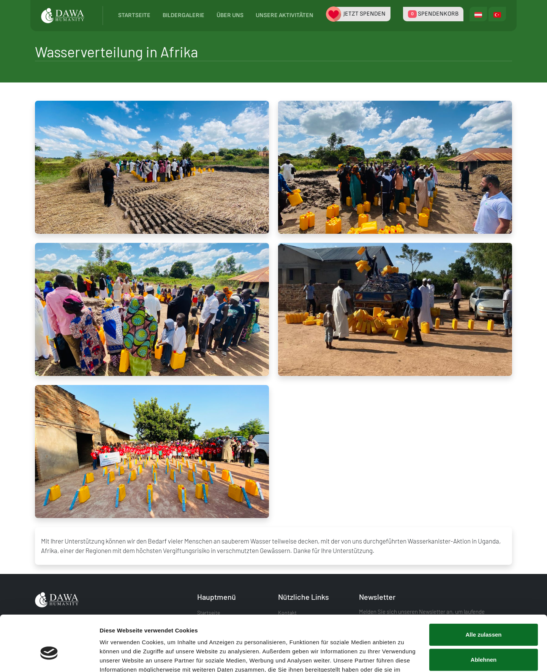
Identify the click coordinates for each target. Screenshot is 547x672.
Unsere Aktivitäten (284, 15)
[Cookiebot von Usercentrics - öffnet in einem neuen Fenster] (49, 657)
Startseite (134, 15)
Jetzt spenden (359, 14)
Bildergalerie (183, 15)
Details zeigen (119, 657)
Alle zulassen (483, 592)
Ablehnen (483, 616)
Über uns (230, 15)
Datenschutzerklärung (279, 636)
